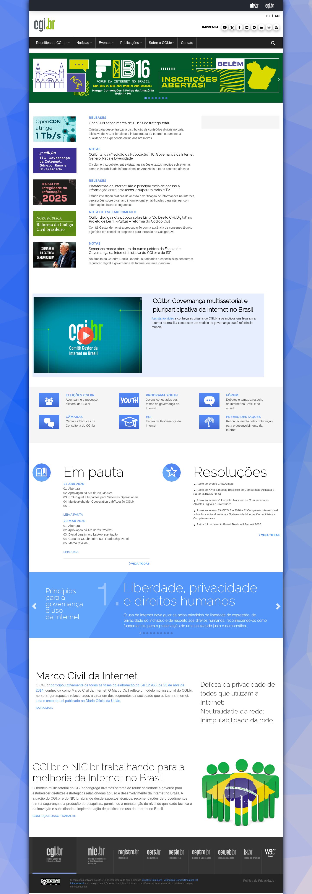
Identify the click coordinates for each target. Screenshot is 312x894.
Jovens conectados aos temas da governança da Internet (162, 404)
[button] (224, 27)
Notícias (84, 43)
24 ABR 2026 (73, 484)
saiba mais (44, 708)
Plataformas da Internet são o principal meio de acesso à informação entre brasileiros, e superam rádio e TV (134, 188)
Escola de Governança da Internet (163, 423)
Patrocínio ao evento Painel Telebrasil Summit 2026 (229, 524)
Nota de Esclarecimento (112, 212)
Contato (187, 43)
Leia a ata (71, 552)
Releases (97, 118)
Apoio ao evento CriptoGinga (215, 483)
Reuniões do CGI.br (53, 43)
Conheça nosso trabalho (54, 816)
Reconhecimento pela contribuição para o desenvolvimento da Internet (249, 426)
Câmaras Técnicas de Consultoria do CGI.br (80, 423)
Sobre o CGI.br (161, 43)
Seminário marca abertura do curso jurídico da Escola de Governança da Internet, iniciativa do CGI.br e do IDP (134, 251)
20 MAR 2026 (74, 521)
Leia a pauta (73, 514)
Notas (95, 149)
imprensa (210, 27)
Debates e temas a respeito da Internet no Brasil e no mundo (244, 404)
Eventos (106, 43)
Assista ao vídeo (163, 318)
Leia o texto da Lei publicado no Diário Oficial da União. (78, 701)
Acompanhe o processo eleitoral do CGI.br (82, 402)
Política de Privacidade (258, 880)
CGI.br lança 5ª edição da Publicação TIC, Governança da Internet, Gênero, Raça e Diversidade (141, 156)
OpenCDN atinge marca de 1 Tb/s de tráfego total (129, 123)
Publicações (131, 43)
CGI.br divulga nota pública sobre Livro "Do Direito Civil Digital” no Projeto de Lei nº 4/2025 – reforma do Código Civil (140, 219)
